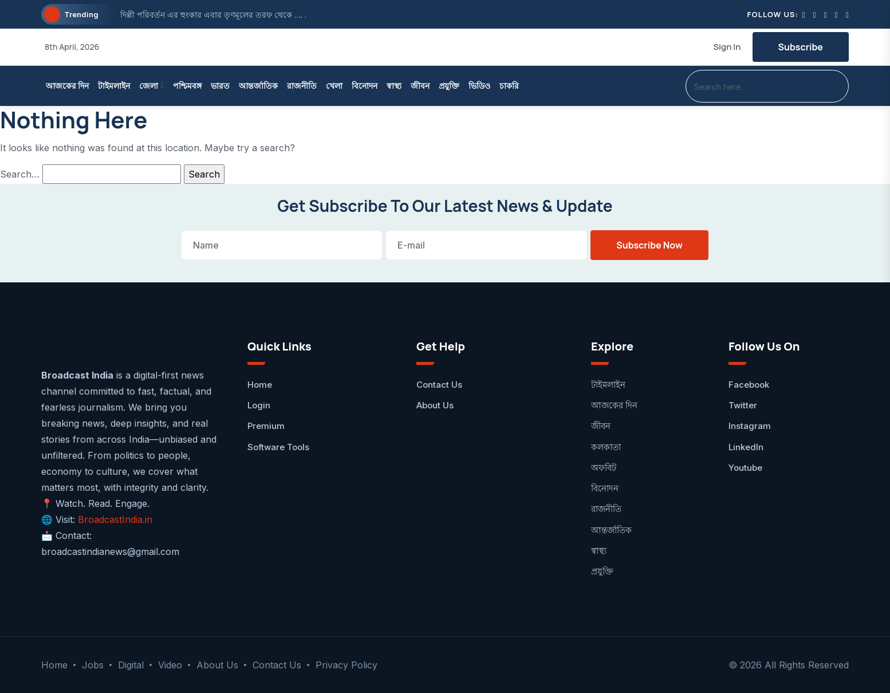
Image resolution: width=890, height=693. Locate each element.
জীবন (420, 85)
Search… (20, 174)
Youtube (745, 467)
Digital (131, 665)
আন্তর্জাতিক (258, 85)
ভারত (220, 85)
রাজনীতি (302, 85)
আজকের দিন (67, 85)
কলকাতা (606, 447)
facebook (748, 384)
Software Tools (278, 447)
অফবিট (603, 467)
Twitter (742, 405)
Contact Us (439, 384)
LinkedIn (745, 447)
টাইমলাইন (114, 85)
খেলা (334, 85)
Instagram (749, 425)
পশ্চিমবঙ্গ (187, 85)
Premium (266, 425)
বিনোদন (364, 85)
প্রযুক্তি (449, 85)
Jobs (93, 665)
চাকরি (509, 85)
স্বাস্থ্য (394, 85)
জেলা (148, 85)
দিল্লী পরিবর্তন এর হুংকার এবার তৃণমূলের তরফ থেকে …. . (213, 14)
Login (258, 405)
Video (170, 665)
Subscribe (800, 47)
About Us (435, 405)
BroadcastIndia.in (115, 519)
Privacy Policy (346, 665)
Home (259, 384)
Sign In (727, 47)
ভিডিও (479, 85)
